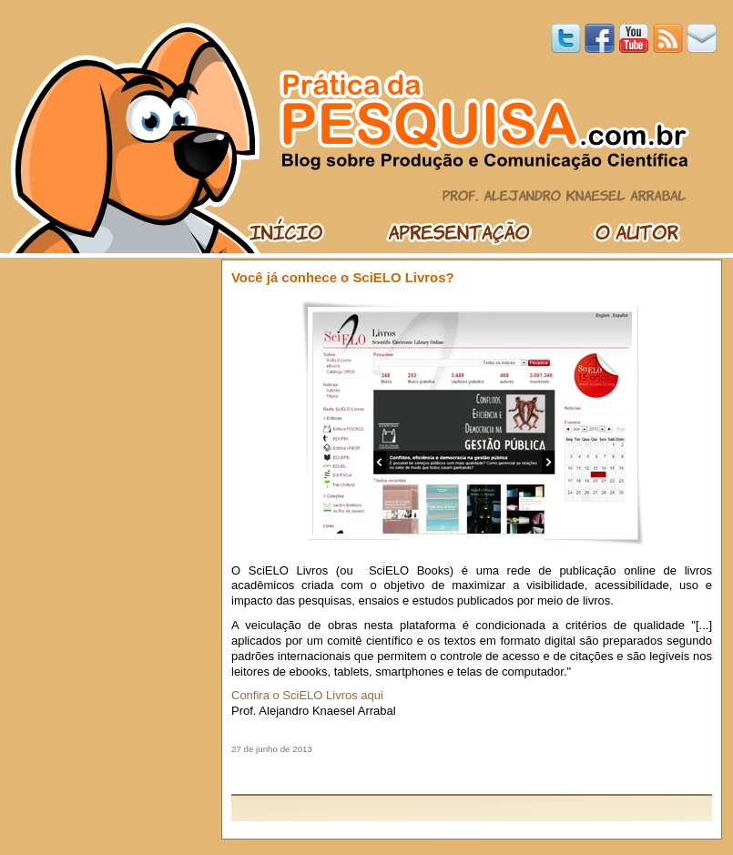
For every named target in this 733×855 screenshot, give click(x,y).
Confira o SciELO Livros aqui (307, 695)
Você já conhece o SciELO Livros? (342, 277)
